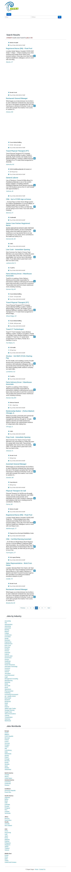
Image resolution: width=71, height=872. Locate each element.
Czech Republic (9, 736)
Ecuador (7, 806)
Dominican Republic (10, 790)
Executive (7, 647)
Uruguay (7, 811)
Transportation (9, 717)
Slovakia (7, 764)
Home (36, 869)
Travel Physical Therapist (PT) (17, 151)
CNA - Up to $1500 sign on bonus (18, 199)
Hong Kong (8, 832)
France (7, 741)
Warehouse (8, 720)
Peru (6, 809)
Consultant (8, 636)
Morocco (7, 818)
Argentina (7, 797)
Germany (7, 743)
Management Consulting (11, 678)
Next (49, 608)
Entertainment (8, 643)
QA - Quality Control (10, 696)
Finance (7, 650)
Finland (7, 739)
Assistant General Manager (16, 464)
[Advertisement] (37, 76)
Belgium (7, 734)
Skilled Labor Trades (10, 708)
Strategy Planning (9, 710)
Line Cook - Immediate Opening (18, 250)
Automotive (8, 628)
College (7, 633)
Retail (6, 703)
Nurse (6, 687)
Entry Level (8, 645)
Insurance (7, 668)
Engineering (8, 642)
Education (7, 640)
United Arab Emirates (10, 862)
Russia (6, 762)
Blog (9, 14)
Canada (7, 774)
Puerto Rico (8, 792)
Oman (6, 857)
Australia (7, 823)
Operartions (8, 689)
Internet (7, 671)
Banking (7, 629)
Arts (6, 622)
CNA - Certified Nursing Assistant (18, 539)
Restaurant (8, 701)
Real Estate (8, 698)
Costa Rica (8, 781)
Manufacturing (9, 680)
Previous (22, 608)
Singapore (7, 844)
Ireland (6, 746)
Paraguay (7, 808)
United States (8, 778)
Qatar (6, 858)
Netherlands (8, 753)
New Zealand (8, 825)
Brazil (6, 801)
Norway (7, 755)
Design (7, 638)
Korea (6, 837)
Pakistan (7, 841)
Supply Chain (8, 712)
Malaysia (7, 839)
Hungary (7, 745)
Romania (7, 760)
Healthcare (8, 661)
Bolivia (6, 799)
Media (6, 684)
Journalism (8, 673)
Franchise (7, 652)
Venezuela (7, 813)
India (6, 834)
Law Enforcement (9, 675)
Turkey (6, 860)
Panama (7, 785)
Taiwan (7, 846)
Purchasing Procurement (11, 694)
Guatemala (8, 783)
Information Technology (11, 666)
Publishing (7, 692)
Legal (6, 677)
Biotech (7, 631)
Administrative (8, 624)
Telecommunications (10, 713)
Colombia (7, 804)
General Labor (9, 656)
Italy (6, 748)
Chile (6, 802)
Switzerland (8, 769)
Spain (6, 766)
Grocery (7, 659)
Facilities (7, 649)
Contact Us (42, 869)
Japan (6, 836)
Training (7, 715)
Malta (6, 752)
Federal (7, 654)
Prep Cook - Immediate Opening (18, 437)
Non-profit (7, 685)
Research (7, 699)
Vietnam (7, 850)
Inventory (7, 670)
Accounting (8, 621)
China (6, 830)
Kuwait (6, 855)
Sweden (7, 767)
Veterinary (7, 719)
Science (7, 706)
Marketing (7, 682)
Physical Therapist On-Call (16, 491)
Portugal (7, 759)
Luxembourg (8, 750)
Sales (6, 705)
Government (8, 657)
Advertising (8, 626)
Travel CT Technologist (15, 329)
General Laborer (12, 178)
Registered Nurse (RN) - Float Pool (19, 48)
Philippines (8, 843)
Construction (8, 635)
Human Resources (10, 664)
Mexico (7, 776)
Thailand (7, 848)
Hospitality (7, 663)
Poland (7, 757)
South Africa (8, 820)
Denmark (7, 738)
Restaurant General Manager (17, 98)
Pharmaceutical (9, 691)
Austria (7, 732)
